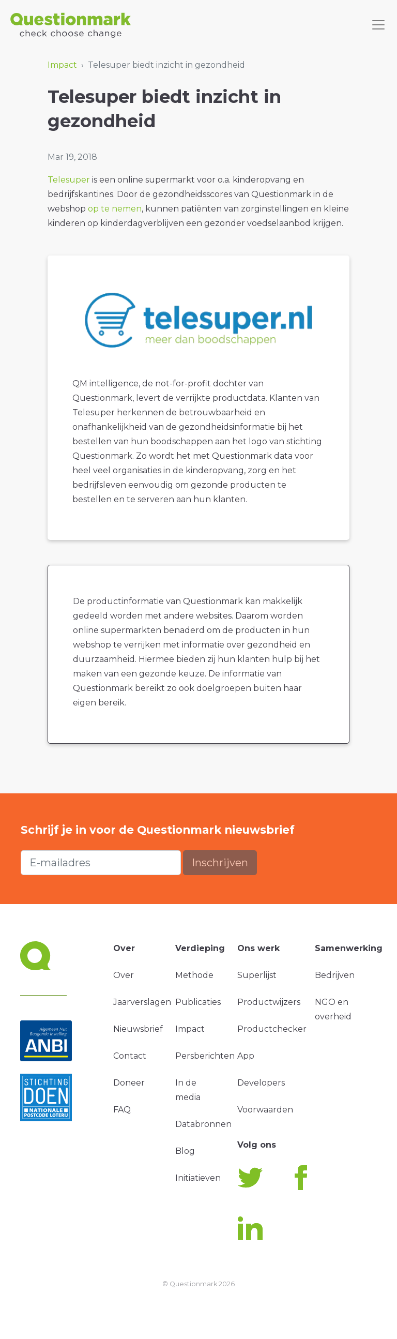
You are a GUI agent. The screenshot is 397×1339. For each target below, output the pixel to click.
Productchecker (272, 1029)
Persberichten (205, 1056)
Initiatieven (198, 1178)
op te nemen (115, 209)
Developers (261, 1083)
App (245, 1056)
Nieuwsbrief (138, 1029)
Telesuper (69, 180)
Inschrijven (220, 862)
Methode (194, 975)
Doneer (129, 1083)
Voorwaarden (265, 1110)
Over (123, 975)
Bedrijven (335, 975)
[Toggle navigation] (378, 25)
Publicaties (198, 1002)
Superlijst (257, 975)
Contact (129, 1056)
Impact (62, 65)
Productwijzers (268, 1002)
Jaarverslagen (142, 1002)
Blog (185, 1151)
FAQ (122, 1110)
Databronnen (203, 1124)
